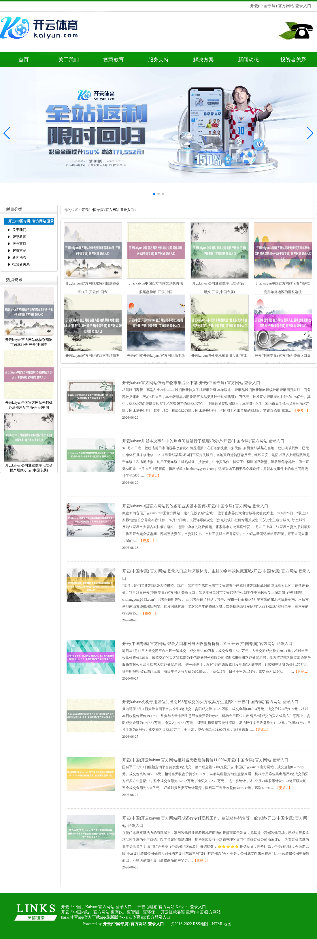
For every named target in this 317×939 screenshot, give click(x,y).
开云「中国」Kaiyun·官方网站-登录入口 (96, 907)
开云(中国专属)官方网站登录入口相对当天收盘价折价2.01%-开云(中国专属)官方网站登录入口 (207, 644)
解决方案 (203, 59)
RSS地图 (200, 924)
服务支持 (158, 59)
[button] (310, 133)
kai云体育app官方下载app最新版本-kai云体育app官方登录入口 (116, 917)
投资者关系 (293, 59)
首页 (23, 59)
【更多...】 (301, 411)
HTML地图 (222, 924)
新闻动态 (248, 59)
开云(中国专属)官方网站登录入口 (108, 210)
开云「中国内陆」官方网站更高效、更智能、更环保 (108, 912)
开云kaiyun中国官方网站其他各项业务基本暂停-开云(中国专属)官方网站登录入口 (195, 506)
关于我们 (68, 59)
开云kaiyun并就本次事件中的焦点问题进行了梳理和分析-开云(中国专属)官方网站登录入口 (203, 441)
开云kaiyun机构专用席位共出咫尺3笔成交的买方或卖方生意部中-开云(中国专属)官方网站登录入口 (210, 702)
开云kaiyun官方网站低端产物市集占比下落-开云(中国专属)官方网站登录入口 (191, 383)
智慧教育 (113, 59)
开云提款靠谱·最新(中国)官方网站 (191, 912)
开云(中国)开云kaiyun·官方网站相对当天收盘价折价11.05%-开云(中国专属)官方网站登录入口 (205, 760)
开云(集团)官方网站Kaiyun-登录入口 (171, 907)
